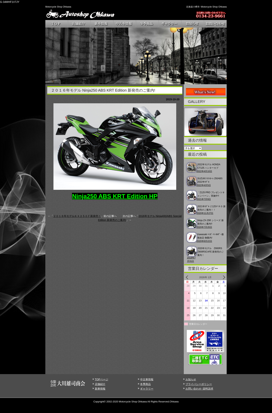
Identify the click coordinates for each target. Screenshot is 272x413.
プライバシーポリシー (198, 384)
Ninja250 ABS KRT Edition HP (114, 196)
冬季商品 (145, 384)
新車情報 (100, 388)
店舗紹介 (100, 384)
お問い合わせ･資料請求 (199, 388)
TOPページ (101, 379)
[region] (136, 56)
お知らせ (190, 379)
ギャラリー (146, 388)
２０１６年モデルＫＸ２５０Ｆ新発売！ (77, 216)
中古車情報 (146, 379)
